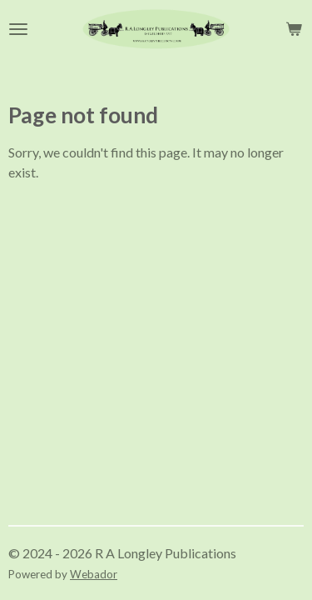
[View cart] (293, 29)
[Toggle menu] (18, 29)
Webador (93, 574)
